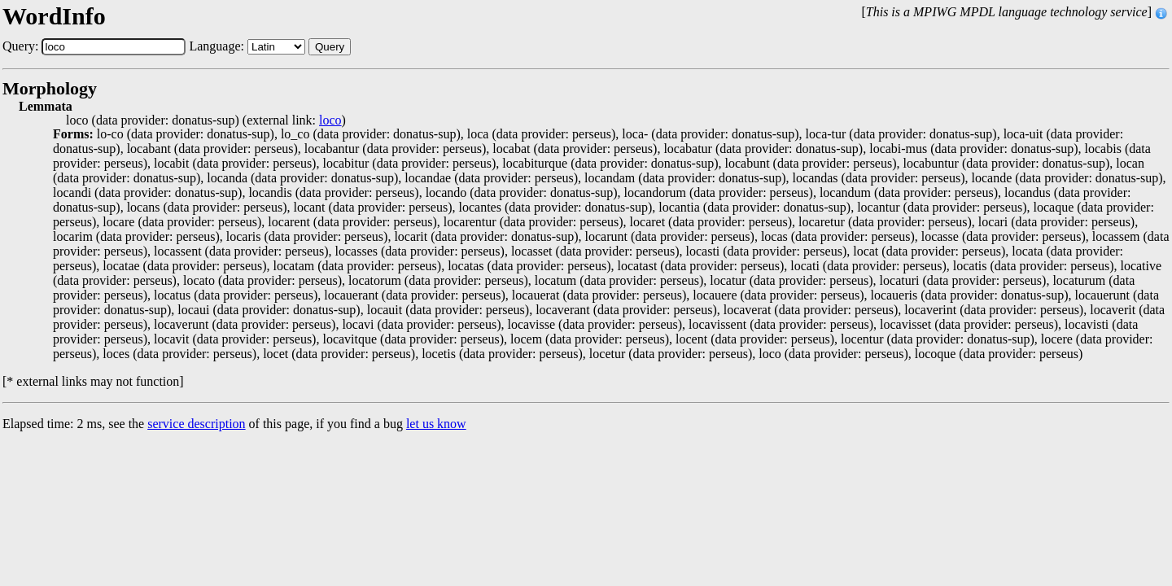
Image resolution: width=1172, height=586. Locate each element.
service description (196, 424)
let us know (436, 424)
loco (330, 120)
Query (329, 47)
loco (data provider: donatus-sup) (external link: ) (206, 120)
